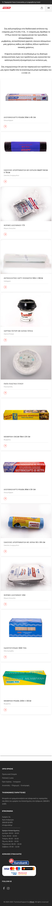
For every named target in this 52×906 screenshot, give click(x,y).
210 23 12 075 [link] (7, 822)
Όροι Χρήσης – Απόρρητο (11, 782)
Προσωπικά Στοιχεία (9, 774)
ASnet (32, 902)
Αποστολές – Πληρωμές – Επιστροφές (15, 785)
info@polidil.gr (7, 825)
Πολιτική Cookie (8, 778)
